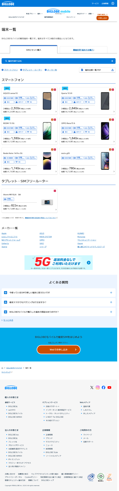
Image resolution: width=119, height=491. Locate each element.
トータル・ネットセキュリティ (58, 413)
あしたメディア (89, 413)
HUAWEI (80, 233)
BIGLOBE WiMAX (15, 417)
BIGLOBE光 (12, 406)
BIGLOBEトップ (47, 480)
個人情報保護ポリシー (69, 474)
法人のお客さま (12, 430)
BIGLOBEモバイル (15, 413)
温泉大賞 (86, 406)
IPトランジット (14, 459)
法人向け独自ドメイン (16, 466)
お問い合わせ (10, 474)
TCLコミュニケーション (86, 240)
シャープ (43, 246)
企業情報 (105, 3)
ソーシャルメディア (53, 456)
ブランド (49, 438)
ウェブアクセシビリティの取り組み (44, 474)
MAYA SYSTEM (46, 236)
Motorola (81, 236)
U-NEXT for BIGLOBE (54, 417)
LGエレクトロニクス (9, 236)
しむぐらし (87, 410)
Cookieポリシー (31, 477)
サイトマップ (7, 372)
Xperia (4, 246)
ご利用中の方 (85, 430)
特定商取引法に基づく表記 (50, 477)
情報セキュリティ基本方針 (15, 480)
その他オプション (52, 420)
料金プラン (52, 342)
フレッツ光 (12, 441)
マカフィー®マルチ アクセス (19, 463)
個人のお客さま (12, 397)
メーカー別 (52, 69)
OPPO (42, 240)
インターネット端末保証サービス (58, 410)
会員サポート (88, 441)
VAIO (42, 243)
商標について (33, 480)
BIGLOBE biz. (13, 434)
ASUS (42, 233)
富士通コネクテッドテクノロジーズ (91, 246)
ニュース (49, 445)
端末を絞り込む (13, 60)
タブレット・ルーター (32, 69)
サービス (95, 3)
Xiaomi (80, 243)
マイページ (87, 434)
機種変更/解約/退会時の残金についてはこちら (40, 218)
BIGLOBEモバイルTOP (14, 368)
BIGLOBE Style (52, 452)
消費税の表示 (23, 474)
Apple (4, 233)
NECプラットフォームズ (11, 240)
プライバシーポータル (13, 477)
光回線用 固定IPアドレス (17, 449)
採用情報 (49, 449)
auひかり (11, 410)
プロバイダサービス (16, 445)
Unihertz (5, 243)
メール (85, 438)
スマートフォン (11, 69)
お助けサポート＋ (52, 406)
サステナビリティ (52, 441)
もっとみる (8, 320)
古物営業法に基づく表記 (73, 477)
